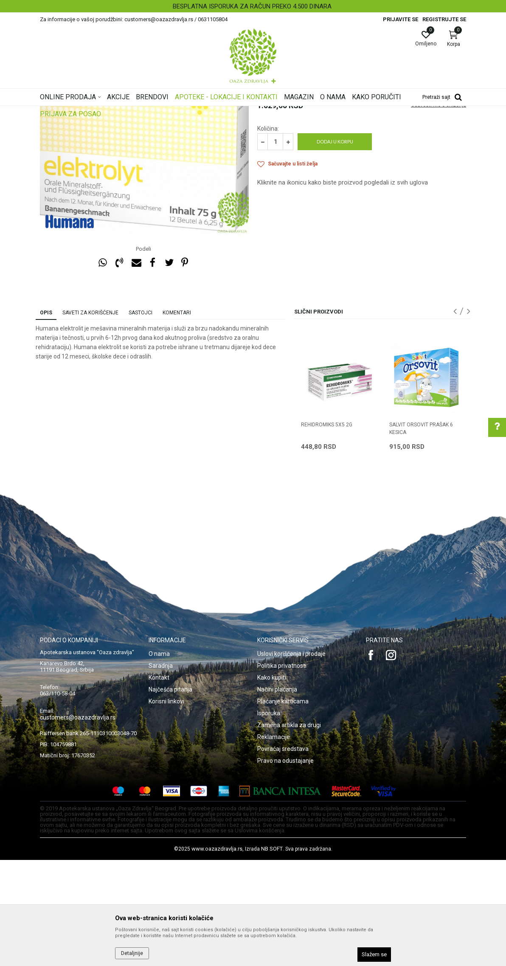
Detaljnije (132, 953)
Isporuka (268, 819)
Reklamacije (273, 843)
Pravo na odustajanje (285, 866)
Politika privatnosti (281, 771)
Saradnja (161, 771)
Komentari (177, 419)
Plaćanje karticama (283, 807)
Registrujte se (444, 19)
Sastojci (140, 419)
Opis (46, 419)
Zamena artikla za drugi (289, 831)
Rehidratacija (272, 164)
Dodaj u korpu (335, 247)
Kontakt (159, 783)
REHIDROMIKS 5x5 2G (326, 531)
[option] (253, 6)
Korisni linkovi (166, 807)
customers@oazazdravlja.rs (77, 823)
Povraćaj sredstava (283, 854)
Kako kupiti (271, 783)
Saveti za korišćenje (90, 419)
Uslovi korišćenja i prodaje (291, 759)
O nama (159, 759)
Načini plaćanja (277, 795)
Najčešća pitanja (170, 795)
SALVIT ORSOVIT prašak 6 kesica (421, 534)
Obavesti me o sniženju (438, 211)
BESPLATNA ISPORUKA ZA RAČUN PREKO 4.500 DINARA (252, 6)
